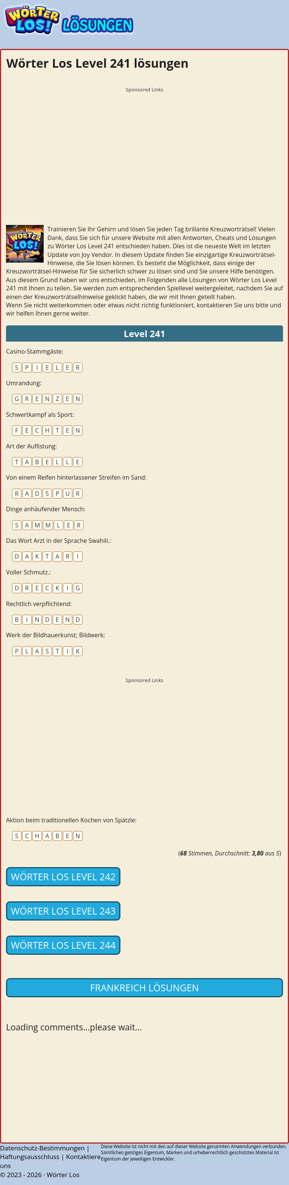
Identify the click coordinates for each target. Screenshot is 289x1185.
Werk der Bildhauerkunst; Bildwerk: (55, 635)
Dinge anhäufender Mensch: (45, 509)
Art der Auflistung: (31, 446)
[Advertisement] (144, 148)
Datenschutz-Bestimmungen (42, 1148)
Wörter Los (63, 1174)
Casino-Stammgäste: (34, 351)
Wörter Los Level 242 (63, 876)
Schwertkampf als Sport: (40, 414)
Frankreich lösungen (144, 987)
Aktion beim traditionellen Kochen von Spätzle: (71, 820)
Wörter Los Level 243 (63, 910)
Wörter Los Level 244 (63, 945)
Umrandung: (23, 383)
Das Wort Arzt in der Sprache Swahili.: (58, 540)
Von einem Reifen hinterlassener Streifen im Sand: (76, 477)
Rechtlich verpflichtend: (38, 604)
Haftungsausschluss (29, 1156)
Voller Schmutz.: (28, 572)
